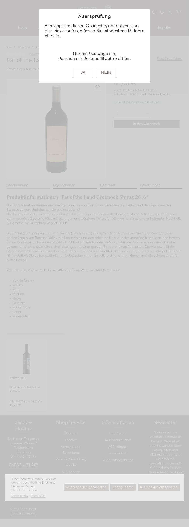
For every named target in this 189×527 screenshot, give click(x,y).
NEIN (106, 73)
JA (82, 73)
